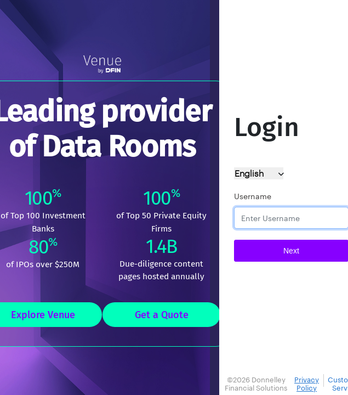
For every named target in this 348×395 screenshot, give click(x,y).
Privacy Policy (306, 384)
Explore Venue (43, 315)
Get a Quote (162, 315)
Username (252, 196)
